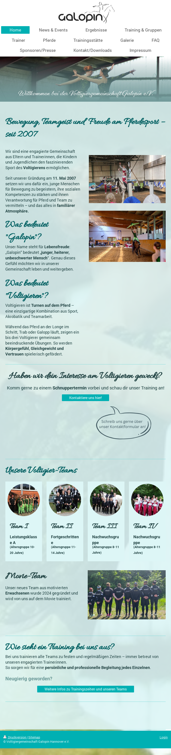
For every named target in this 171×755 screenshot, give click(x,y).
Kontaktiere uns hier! (85, 397)
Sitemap (34, 737)
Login (164, 737)
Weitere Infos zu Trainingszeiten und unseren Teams (86, 689)
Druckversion (15, 737)
